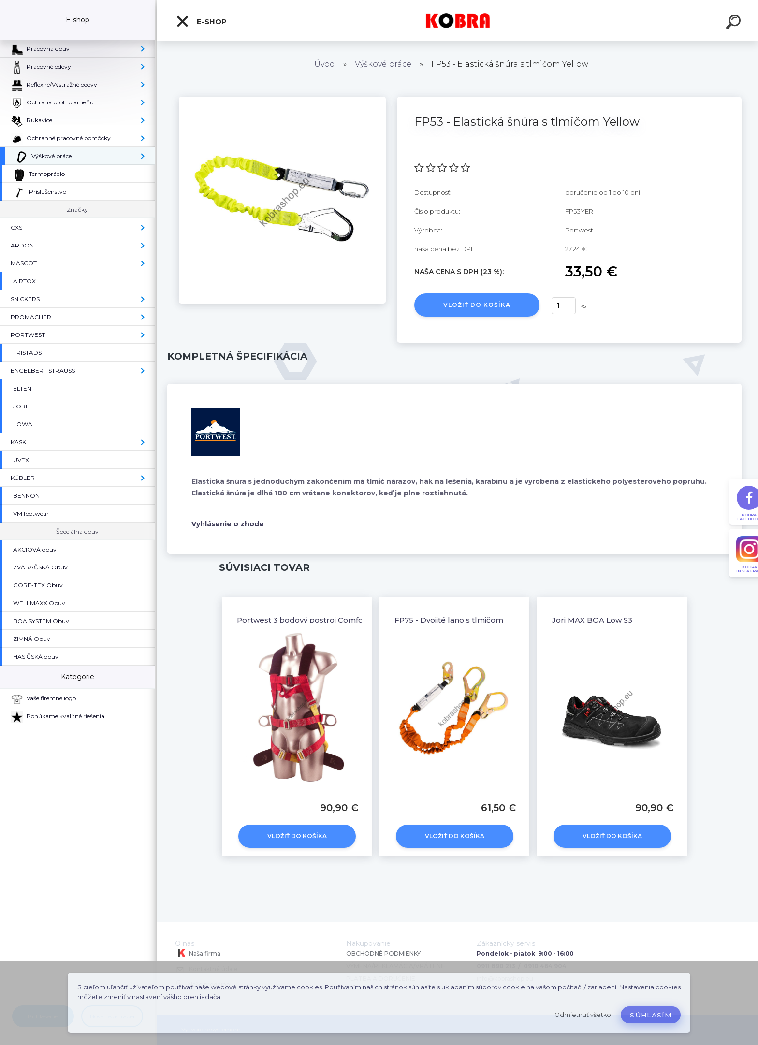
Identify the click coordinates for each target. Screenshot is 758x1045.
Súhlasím (650, 1015)
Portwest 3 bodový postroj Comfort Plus (312, 620)
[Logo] (457, 20)
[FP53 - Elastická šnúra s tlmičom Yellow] (282, 100)
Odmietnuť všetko (582, 1014)
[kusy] (564, 305)
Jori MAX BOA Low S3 (592, 620)
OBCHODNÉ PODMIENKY (383, 953)
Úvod (324, 64)
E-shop (201, 21)
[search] (734, 23)
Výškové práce (383, 64)
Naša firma (197, 953)
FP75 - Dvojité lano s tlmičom (448, 620)
